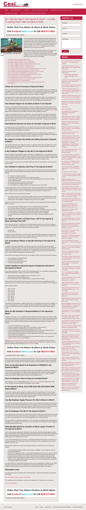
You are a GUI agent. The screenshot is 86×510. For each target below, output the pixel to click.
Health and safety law (30, 343)
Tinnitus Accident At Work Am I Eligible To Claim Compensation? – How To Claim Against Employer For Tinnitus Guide (71, 380)
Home (6, 10)
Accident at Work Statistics (11, 483)
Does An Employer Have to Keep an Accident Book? (19, 76)
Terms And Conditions (67, 109)
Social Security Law (34, 381)
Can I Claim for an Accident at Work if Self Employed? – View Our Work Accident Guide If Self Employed (71, 237)
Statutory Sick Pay (37, 46)
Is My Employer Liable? (11, 13)
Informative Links (11, 83)
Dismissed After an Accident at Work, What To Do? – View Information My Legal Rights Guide (71, 300)
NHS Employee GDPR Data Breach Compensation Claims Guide (71, 76)
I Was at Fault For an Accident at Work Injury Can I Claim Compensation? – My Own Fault (70, 359)
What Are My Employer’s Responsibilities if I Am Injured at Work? (22, 73)
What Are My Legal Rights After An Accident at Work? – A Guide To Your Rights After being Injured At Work (70, 205)
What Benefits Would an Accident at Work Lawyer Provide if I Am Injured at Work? (26, 82)
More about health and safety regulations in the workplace (18, 477)
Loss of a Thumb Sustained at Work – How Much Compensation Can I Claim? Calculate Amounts (71, 151)
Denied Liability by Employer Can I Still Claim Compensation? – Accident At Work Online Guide (71, 67)
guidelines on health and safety (15, 337)
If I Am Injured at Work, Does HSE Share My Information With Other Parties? (25, 77)
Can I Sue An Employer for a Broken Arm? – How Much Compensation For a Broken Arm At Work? (71, 268)
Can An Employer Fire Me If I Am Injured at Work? (19, 80)
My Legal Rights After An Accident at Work (33, 13)
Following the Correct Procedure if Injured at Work (19, 59)
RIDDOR (52, 109)
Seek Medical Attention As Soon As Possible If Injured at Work (21, 62)
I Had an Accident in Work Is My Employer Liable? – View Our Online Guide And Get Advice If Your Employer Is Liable (71, 195)
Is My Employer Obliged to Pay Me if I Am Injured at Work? (21, 65)
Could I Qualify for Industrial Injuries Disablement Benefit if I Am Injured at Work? (26, 71)
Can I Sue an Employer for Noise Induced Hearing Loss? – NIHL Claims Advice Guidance (71, 62)
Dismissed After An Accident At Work (61, 10)
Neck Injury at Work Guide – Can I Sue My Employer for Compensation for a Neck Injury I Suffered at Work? (71, 364)
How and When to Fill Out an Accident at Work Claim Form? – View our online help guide (71, 312)
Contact (26, 10)
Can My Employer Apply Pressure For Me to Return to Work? (21, 79)
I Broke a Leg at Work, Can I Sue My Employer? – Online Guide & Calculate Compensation (70, 123)
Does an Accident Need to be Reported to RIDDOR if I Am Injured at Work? (24, 74)
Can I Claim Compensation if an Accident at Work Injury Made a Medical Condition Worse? (71, 220)
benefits (40, 136)
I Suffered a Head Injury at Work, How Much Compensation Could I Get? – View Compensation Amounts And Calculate (71, 137)
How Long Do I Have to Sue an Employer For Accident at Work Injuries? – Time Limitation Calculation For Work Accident (71, 317)
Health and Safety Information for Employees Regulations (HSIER (24, 340)
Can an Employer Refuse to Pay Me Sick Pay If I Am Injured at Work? (23, 70)
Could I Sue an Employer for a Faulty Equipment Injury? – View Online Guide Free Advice (70, 284)
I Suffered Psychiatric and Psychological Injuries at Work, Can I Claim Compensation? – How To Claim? (71, 348)
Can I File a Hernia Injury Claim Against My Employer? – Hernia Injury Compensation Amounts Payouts (71, 247)
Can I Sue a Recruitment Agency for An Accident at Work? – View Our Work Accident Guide (70, 263)
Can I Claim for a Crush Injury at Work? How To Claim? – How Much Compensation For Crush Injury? (70, 232)
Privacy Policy (65, 106)
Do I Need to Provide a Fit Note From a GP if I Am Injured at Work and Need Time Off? (27, 68)
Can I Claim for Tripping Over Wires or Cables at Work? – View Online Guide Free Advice (71, 242)
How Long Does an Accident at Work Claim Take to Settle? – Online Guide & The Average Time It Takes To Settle (71, 322)
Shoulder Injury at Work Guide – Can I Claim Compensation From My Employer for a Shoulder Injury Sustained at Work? (71, 374)
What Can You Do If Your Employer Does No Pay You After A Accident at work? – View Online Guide (71, 389)
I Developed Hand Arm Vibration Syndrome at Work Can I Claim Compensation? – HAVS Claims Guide (71, 81)
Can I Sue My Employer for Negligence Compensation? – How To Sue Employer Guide (71, 168)
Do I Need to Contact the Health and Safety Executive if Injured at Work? (24, 63)
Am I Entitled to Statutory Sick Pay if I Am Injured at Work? (21, 66)
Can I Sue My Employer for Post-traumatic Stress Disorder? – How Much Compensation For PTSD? (71, 279)
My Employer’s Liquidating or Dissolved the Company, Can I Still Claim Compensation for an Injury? (71, 103)
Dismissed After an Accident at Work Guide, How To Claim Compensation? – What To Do (70, 294)
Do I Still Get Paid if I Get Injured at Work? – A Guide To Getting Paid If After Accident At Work (71, 175)
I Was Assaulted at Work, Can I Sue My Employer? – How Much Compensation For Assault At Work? (71, 353)
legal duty (20, 316)
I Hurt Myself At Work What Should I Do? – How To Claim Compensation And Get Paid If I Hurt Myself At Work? (71, 200)
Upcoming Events (16, 10)
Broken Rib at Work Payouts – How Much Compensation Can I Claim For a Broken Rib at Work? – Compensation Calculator (71, 118)
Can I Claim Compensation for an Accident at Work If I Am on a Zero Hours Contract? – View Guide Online (71, 214)
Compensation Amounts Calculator (69, 171)
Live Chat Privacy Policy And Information (71, 99)
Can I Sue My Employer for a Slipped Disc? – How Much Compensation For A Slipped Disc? (70, 273)
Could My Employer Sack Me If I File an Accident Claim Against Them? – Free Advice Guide (70, 289)
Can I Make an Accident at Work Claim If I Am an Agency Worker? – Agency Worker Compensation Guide (71, 258)
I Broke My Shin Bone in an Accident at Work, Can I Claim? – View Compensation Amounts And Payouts (71, 128)
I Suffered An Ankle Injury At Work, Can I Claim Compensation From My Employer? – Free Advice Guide (71, 343)
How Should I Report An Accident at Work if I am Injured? (20, 60)
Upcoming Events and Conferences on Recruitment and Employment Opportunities (70, 113)
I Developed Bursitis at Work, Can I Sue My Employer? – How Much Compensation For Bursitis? (71, 331)
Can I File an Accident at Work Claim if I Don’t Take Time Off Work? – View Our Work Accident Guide (70, 252)
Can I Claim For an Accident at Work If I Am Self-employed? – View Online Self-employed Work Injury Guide (70, 163)
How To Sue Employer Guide (40, 10)
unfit (31, 404)
